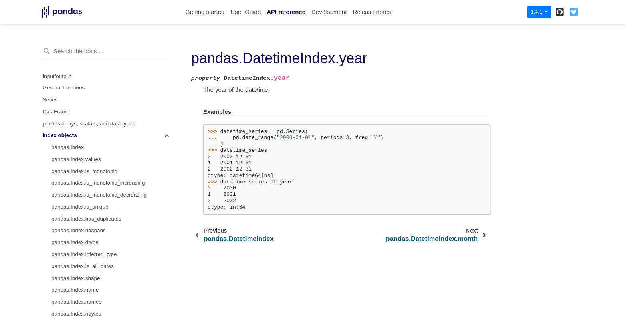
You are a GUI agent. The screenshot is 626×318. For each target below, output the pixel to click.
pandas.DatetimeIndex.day (84, 126)
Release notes (372, 11)
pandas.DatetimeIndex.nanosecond (94, 185)
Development (329, 11)
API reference (286, 11)
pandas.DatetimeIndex (78, 90)
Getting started (204, 11)
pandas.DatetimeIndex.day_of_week (95, 292)
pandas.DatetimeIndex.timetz (86, 221)
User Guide (245, 11)
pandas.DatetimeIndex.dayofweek (92, 280)
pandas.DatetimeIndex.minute (87, 149)
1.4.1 (537, 12)
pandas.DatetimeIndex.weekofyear (93, 256)
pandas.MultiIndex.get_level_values (94, 78)
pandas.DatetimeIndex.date (84, 197)
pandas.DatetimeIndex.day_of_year (94, 244)
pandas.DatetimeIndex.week (85, 268)
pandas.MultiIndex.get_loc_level (90, 54)
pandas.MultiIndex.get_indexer (88, 66)
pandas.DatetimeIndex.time (84, 209)
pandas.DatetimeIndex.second (88, 161)
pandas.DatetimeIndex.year (86, 102)
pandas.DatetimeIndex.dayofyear (91, 232)
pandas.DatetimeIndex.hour (85, 137)
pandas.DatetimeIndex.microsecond (94, 173)
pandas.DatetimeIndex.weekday (90, 304)
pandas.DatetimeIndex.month (87, 114)
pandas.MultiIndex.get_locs (84, 42)
